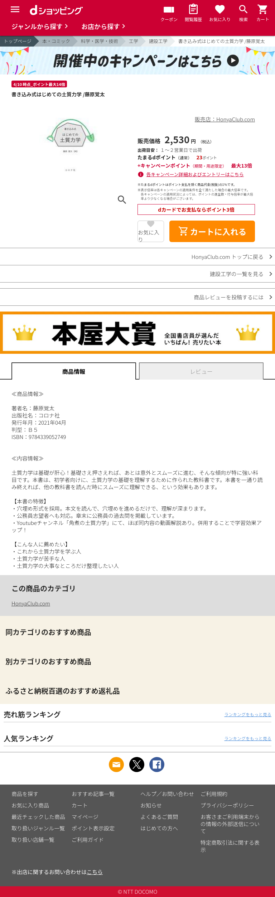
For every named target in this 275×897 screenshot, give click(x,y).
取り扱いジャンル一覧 (38, 828)
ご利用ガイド (88, 839)
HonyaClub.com (30, 603)
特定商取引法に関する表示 (230, 846)
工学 (133, 41)
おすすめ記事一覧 (93, 793)
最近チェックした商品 (38, 816)
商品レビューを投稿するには (229, 297)
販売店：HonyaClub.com (225, 119)
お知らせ (151, 805)
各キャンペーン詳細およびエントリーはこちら (195, 174)
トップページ (18, 41)
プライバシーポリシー (227, 805)
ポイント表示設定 (93, 828)
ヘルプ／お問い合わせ (167, 793)
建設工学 (158, 41)
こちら (95, 872)
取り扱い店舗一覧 (32, 839)
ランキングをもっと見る (247, 714)
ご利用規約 (214, 793)
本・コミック (56, 41)
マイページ (85, 816)
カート (80, 805)
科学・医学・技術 (99, 41)
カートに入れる (212, 231)
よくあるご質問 (159, 816)
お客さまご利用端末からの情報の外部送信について (230, 824)
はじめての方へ (159, 828)
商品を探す (24, 793)
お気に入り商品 (30, 805)
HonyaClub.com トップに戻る (228, 256)
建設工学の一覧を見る (237, 273)
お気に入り (148, 235)
